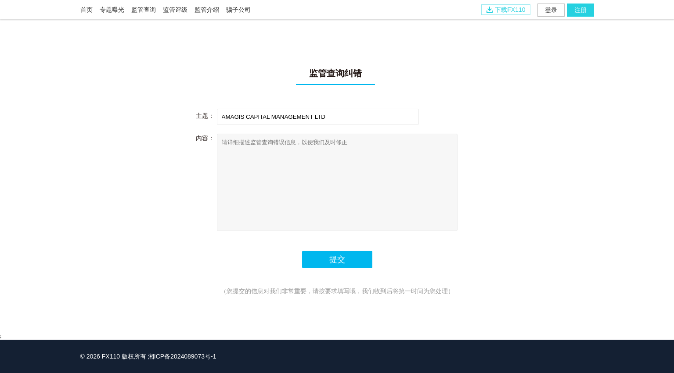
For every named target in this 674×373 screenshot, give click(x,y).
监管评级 (175, 9)
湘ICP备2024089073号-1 (182, 356)
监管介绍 (207, 9)
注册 (580, 10)
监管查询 (143, 9)
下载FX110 (505, 9)
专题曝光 (112, 9)
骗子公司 (238, 9)
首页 (86, 9)
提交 (337, 259)
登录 (551, 10)
